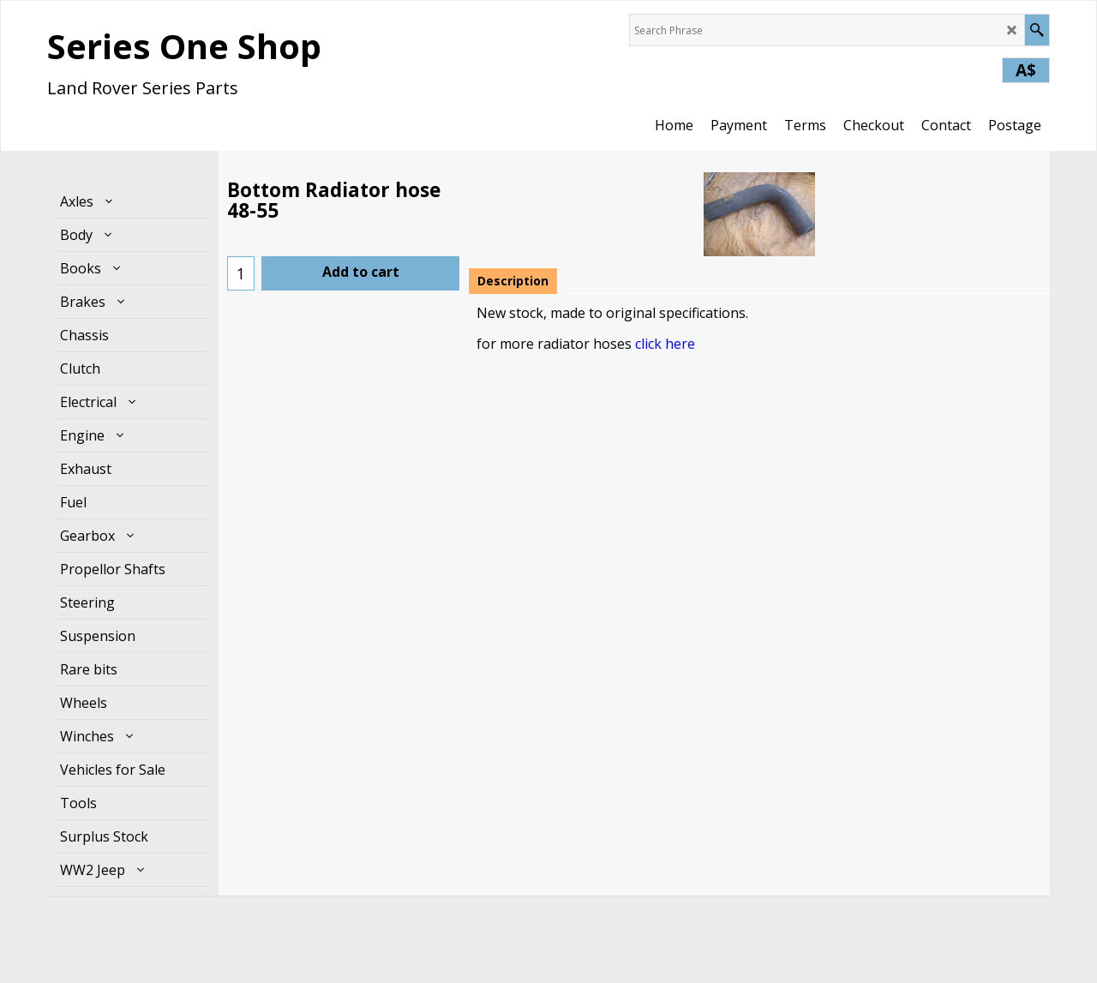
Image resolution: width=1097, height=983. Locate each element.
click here (665, 343)
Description (512, 281)
